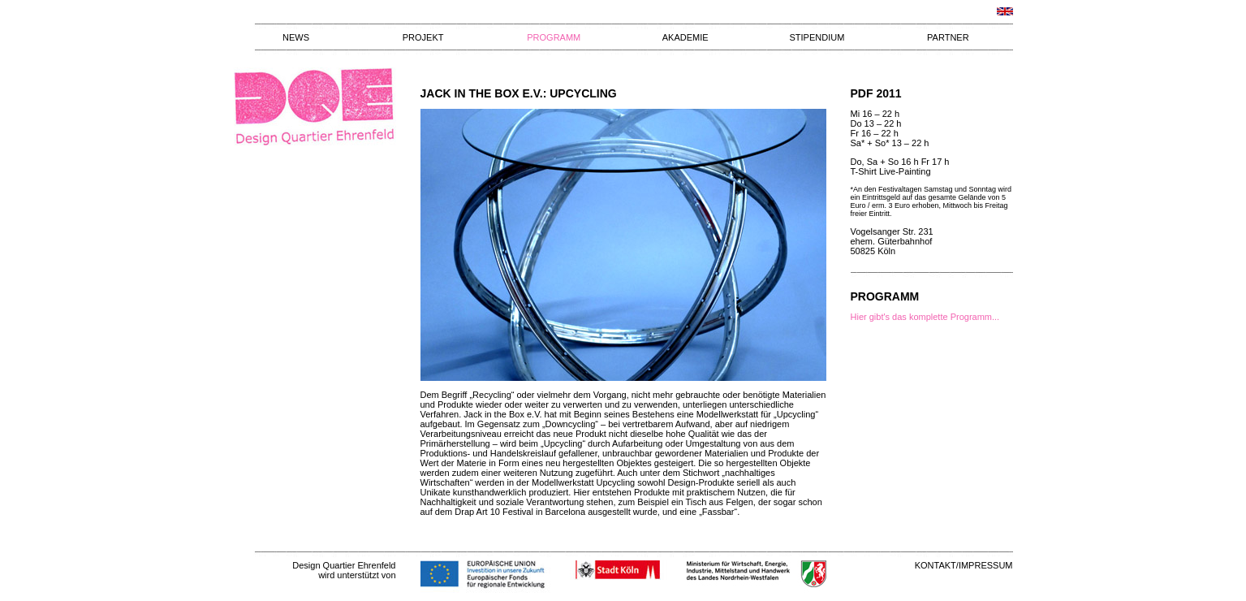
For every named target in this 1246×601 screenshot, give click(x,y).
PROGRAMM (553, 37)
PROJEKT (423, 37)
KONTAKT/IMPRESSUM (964, 565)
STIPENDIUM (816, 37)
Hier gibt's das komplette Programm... (925, 317)
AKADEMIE (685, 37)
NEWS (295, 37)
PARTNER (948, 37)
